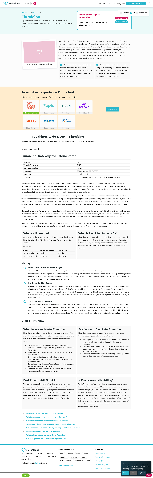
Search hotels (121, 22)
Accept (125, 473)
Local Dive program (102, 469)
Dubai (77, 454)
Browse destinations (107, 4)
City (133, 13)
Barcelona (64, 457)
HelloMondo (26, 12)
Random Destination (136, 4)
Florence (84, 457)
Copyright (99, 461)
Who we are (100, 453)
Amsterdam (78, 461)
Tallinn (37, 463)
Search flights (121, 18)
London (70, 454)
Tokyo (88, 461)
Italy (34, 12)
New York (74, 457)
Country (125, 13)
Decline (133, 473)
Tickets (25, 475)
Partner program (101, 465)
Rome (62, 454)
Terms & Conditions (102, 457)
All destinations (65, 466)
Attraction (141, 13)
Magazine (121, 4)
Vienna (85, 454)
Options (142, 473)
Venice (68, 461)
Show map (112, 109)
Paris (62, 461)
